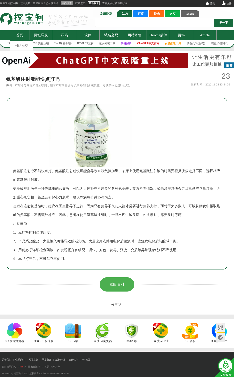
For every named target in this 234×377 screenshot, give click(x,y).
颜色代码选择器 (196, 43)
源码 (64, 35)
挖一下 (223, 22)
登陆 (212, 3)
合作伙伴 (73, 359)
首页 (19, 35)
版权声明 (60, 359)
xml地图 (86, 359)
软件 (87, 35)
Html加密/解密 (63, 43)
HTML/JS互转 (85, 43)
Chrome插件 (158, 35)
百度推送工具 (173, 43)
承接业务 (46, 359)
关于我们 (6, 359)
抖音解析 (126, 43)
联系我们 (20, 359)
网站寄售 (135, 35)
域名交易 (111, 35)
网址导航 (41, 35)
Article (205, 35)
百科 (181, 35)
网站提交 (21, 46)
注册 (229, 3)
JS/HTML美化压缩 (38, 43)
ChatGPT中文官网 (148, 43)
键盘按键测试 (219, 43)
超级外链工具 (107, 43)
